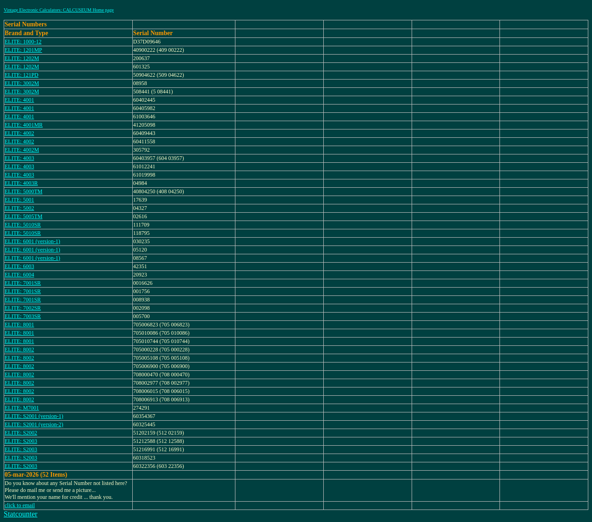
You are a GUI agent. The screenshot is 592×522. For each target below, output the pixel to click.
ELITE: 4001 (19, 100)
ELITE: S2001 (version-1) (34, 416)
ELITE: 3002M (22, 83)
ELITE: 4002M (22, 150)
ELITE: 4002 (19, 133)
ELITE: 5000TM (24, 191)
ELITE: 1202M (22, 58)
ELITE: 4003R (21, 183)
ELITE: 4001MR (24, 125)
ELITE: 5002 (19, 208)
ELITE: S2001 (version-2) (34, 424)
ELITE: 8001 (19, 324)
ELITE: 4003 (19, 158)
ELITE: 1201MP (23, 50)
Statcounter (20, 514)
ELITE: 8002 (19, 349)
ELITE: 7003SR (23, 316)
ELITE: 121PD (21, 75)
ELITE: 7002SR (23, 308)
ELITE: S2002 (21, 433)
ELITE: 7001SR (23, 283)
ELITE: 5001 (19, 200)
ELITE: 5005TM (24, 216)
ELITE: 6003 (19, 266)
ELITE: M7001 (22, 408)
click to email (20, 505)
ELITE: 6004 (19, 274)
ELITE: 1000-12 (23, 41)
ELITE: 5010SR (23, 224)
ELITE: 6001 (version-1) (32, 241)
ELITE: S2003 (21, 441)
